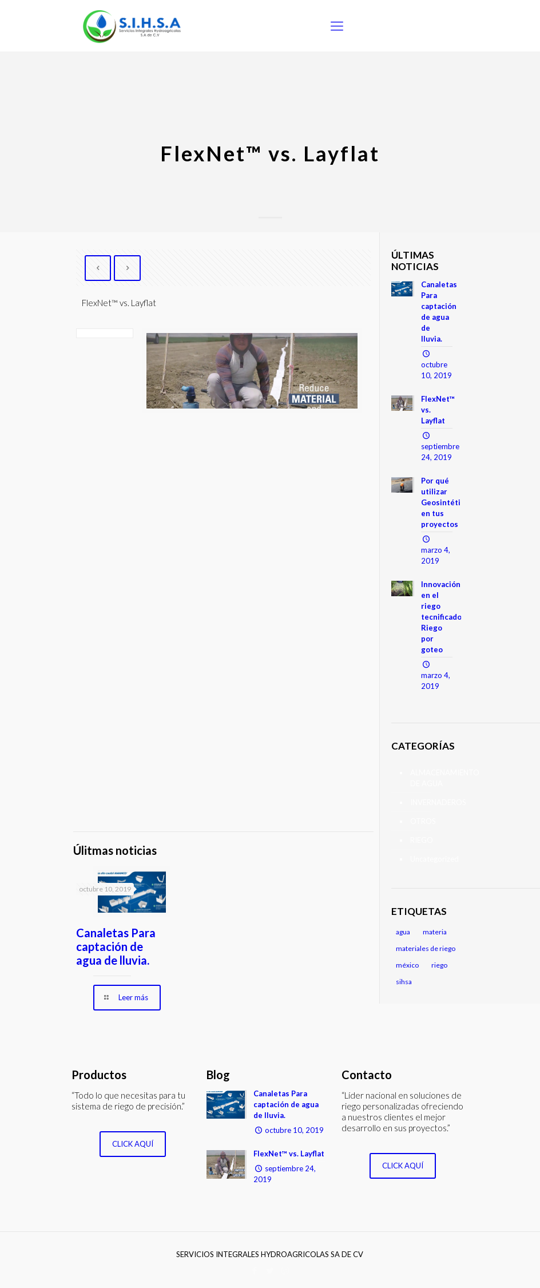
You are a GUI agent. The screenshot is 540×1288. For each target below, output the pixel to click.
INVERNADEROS (432, 802)
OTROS (423, 821)
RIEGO (421, 840)
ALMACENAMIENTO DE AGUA (432, 778)
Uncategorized (432, 858)
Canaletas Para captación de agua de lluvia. (116, 946)
